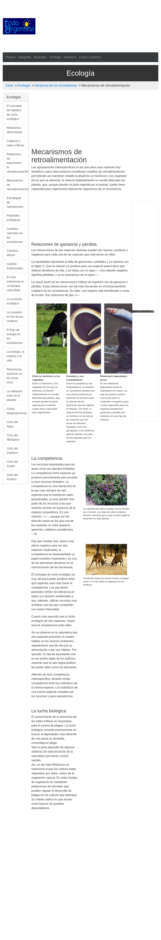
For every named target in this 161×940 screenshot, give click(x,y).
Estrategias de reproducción (15, 202)
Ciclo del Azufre (12, 464)
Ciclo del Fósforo (12, 477)
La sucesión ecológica (14, 301)
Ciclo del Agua (12, 424)
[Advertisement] (98, 25)
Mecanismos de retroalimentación (18, 185)
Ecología (55, 57)
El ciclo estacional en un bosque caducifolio (15, 284)
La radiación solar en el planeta (14, 395)
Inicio (9, 85)
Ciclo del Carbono (12, 450)
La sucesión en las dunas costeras (15, 317)
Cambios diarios (12, 253)
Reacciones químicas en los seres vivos (14, 376)
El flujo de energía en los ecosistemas (15, 336)
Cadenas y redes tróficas (15, 143)
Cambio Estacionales (15, 266)
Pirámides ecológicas (13, 217)
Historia (10, 57)
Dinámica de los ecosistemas (56, 85)
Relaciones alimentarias (14, 130)
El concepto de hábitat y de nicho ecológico (14, 112)
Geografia (24, 57)
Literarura (70, 57)
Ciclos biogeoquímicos (17, 411)
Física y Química (89, 57)
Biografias (40, 57)
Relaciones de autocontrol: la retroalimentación (18, 163)
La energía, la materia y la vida (15, 356)
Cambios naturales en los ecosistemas (15, 235)
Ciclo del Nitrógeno (13, 437)
